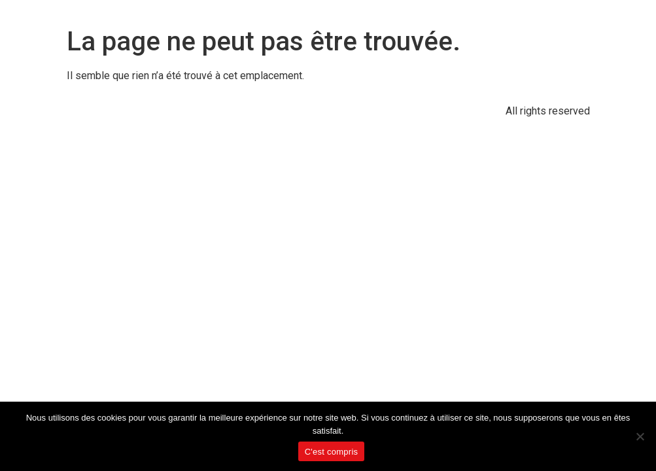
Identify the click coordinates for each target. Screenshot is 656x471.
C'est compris (331, 452)
